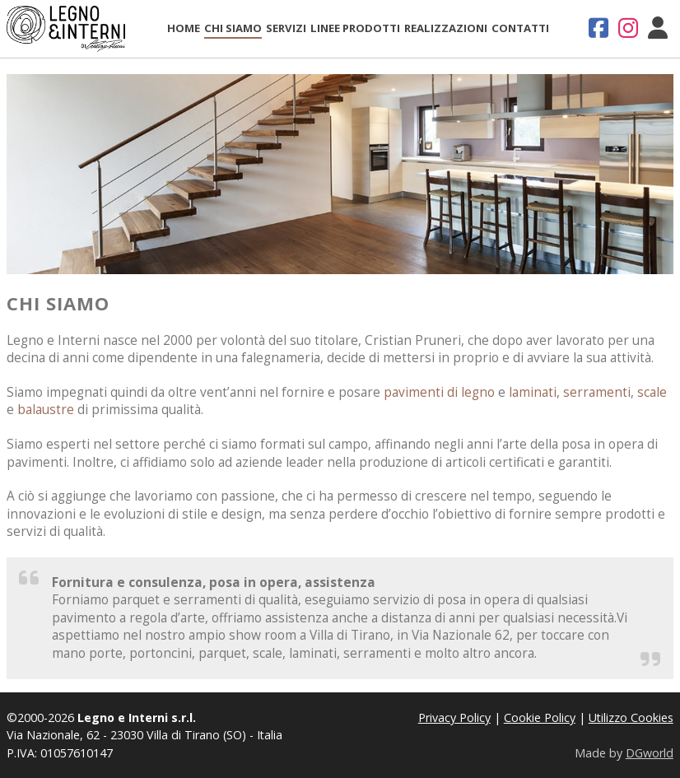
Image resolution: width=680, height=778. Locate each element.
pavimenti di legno (439, 392)
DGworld (649, 753)
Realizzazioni (445, 28)
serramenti (597, 392)
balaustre (45, 409)
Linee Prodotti (355, 28)
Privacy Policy (454, 717)
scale (652, 392)
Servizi (286, 28)
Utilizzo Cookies (631, 717)
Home (183, 28)
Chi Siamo (233, 28)
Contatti (520, 28)
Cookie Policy (539, 717)
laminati (533, 392)
